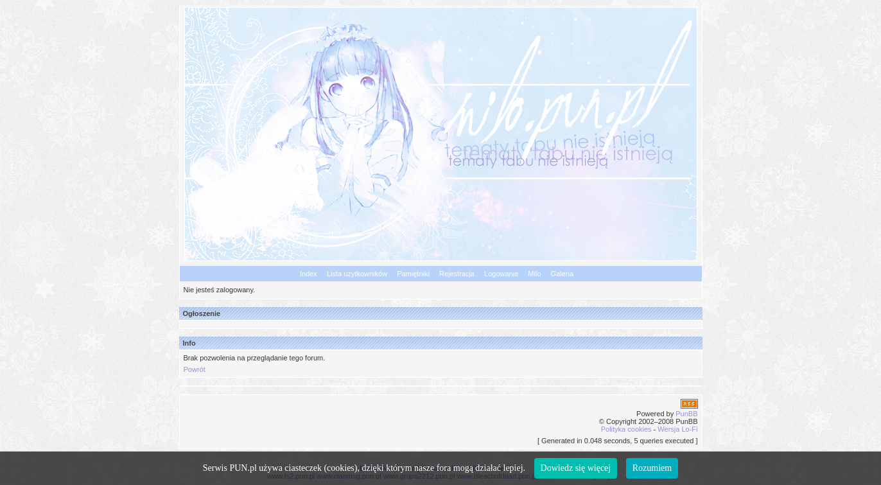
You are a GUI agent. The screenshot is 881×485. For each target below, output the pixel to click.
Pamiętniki (413, 274)
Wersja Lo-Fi (677, 429)
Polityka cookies (626, 429)
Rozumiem (652, 468)
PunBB (686, 414)
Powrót (194, 369)
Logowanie (501, 274)
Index (308, 274)
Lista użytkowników (357, 274)
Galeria (562, 274)
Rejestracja (457, 274)
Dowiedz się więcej (576, 468)
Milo (534, 274)
